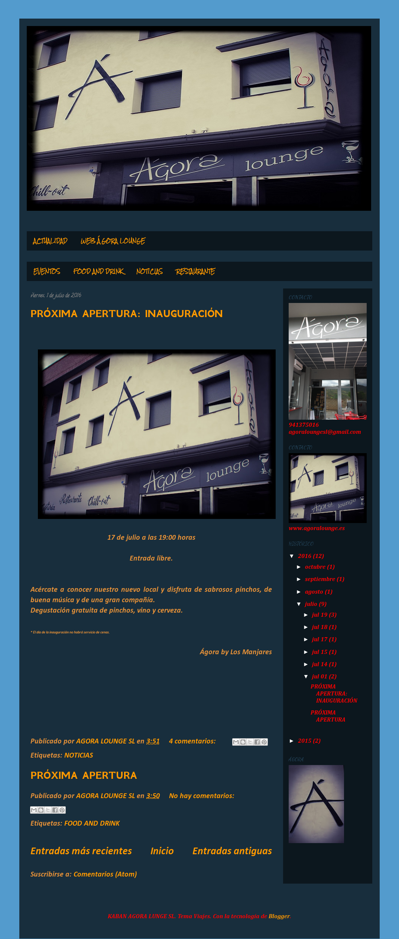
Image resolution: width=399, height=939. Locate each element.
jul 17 (320, 640)
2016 (305, 556)
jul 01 (320, 677)
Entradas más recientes (81, 851)
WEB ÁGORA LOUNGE (113, 241)
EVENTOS (46, 271)
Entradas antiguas (232, 851)
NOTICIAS (149, 271)
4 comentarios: (193, 741)
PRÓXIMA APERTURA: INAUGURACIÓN (126, 313)
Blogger (279, 917)
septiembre (321, 580)
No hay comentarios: (201, 796)
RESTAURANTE (195, 271)
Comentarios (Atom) (105, 874)
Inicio (162, 851)
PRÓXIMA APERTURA (83, 775)
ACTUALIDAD (50, 241)
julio (312, 604)
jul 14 (320, 665)
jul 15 (320, 652)
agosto (315, 592)
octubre (316, 567)
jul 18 (320, 627)
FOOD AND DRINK (98, 271)
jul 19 (320, 615)
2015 (305, 741)
